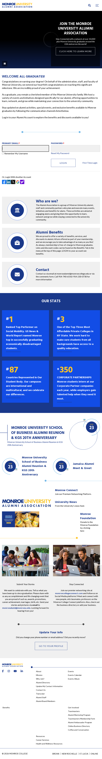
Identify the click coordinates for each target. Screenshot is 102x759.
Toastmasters (74, 711)
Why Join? (40, 679)
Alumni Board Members (45, 701)
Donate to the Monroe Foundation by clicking (89, 525)
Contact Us (41, 690)
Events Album (74, 679)
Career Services (42, 740)
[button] (97, 5)
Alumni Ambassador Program (80, 722)
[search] (89, 5)
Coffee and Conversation (78, 730)
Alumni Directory (43, 682)
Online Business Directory (79, 726)
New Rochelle (69, 753)
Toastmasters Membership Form (81, 719)
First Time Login (89, 162)
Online (94, 753)
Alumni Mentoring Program (79, 715)
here (82, 530)
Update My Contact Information (49, 686)
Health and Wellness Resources (49, 744)
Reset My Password (60, 153)
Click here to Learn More (75, 51)
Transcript (40, 694)
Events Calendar (75, 675)
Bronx (55, 753)
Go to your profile (51, 646)
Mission (39, 675)
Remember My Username (16, 153)
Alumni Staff (41, 697)
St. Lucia (83, 753)
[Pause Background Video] (4, 63)
